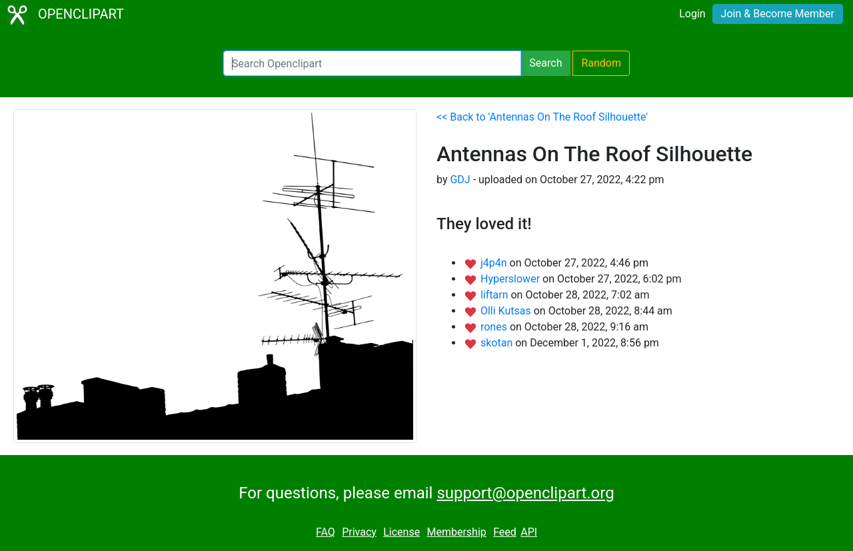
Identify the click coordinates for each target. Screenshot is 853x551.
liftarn (495, 294)
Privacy (359, 532)
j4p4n (495, 263)
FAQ (325, 532)
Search (545, 63)
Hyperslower (511, 279)
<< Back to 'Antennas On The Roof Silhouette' (542, 117)
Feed (504, 532)
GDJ (460, 179)
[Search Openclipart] (372, 63)
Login (692, 13)
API (528, 532)
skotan (497, 342)
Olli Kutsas (507, 310)
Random (601, 63)
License (401, 532)
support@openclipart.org (525, 493)
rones (495, 326)
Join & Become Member (777, 13)
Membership (456, 532)
